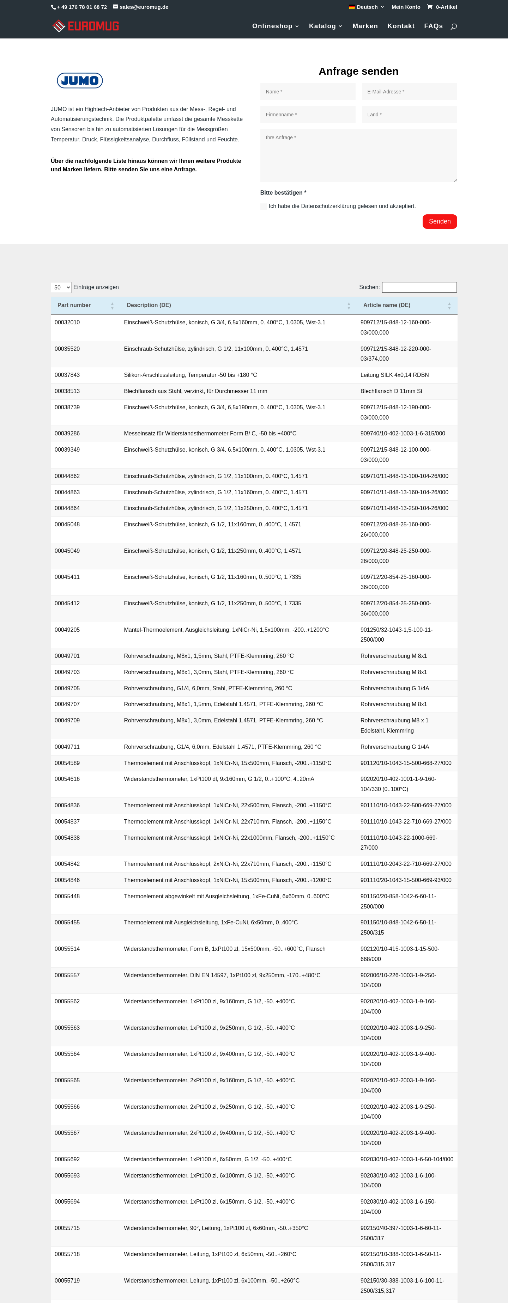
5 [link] (410, 1141)
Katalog (322, 27)
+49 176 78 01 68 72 (83, 1242)
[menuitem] (367, 8)
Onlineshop (272, 27)
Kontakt (401, 27)
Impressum (399, 1228)
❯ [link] (451, 1141)
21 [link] (439, 1141)
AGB (392, 1240)
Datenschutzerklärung (413, 1251)
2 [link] (374, 1141)
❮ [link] (350, 1141)
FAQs (433, 27)
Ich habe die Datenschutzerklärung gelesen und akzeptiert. (338, 206)
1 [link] (362, 1141)
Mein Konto (406, 7)
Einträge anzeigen (96, 287)
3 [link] (386, 1141)
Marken (365, 27)
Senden (440, 221)
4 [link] (398, 1141)
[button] (93, 310)
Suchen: (369, 287)
